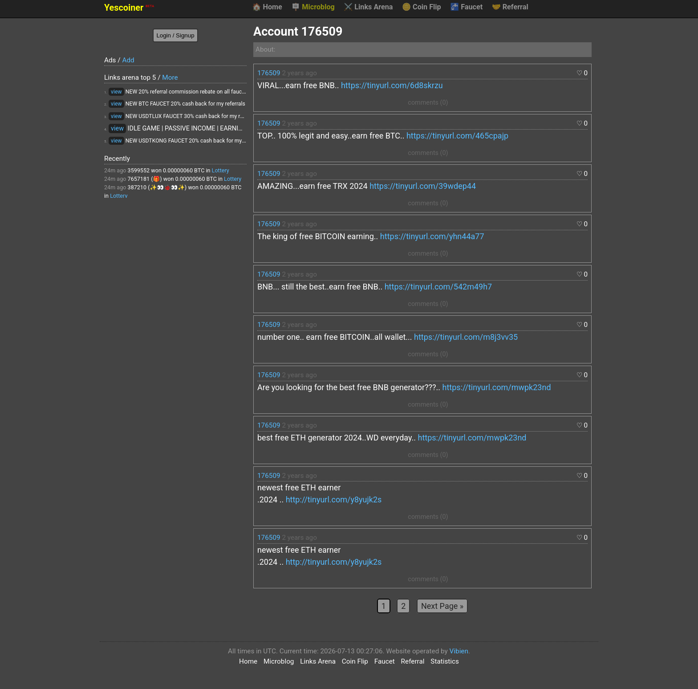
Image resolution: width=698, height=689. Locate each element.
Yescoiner (129, 8)
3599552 (139, 170)
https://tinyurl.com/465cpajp (457, 135)
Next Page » (442, 606)
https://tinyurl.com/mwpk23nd (496, 387)
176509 (268, 73)
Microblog (313, 7)
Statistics (444, 661)
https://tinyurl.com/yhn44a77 (432, 236)
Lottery (220, 170)
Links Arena (368, 7)
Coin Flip (421, 7)
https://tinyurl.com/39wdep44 (422, 186)
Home (267, 7)
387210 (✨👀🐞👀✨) (157, 187)
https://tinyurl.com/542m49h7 (438, 286)
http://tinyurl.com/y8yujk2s (334, 499)
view (116, 92)
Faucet (466, 7)
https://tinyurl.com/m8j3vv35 (466, 337)
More (170, 77)
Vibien (459, 651)
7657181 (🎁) (145, 178)
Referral (510, 7)
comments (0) (428, 102)
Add (128, 60)
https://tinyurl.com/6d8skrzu (392, 85)
